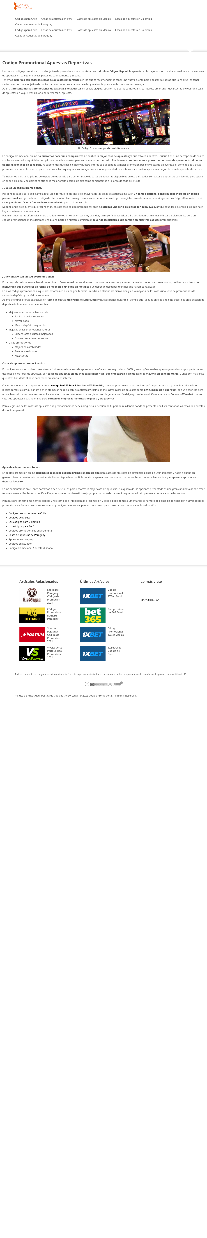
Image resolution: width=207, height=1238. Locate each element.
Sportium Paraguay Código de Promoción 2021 (53, 635)
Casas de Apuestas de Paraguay (33, 24)
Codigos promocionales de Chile (27, 513)
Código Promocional (100, 695)
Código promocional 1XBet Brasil (115, 593)
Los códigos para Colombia (24, 522)
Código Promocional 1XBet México (116, 632)
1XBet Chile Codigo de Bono (114, 651)
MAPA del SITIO (150, 599)
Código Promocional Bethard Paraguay (54, 613)
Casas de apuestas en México (94, 19)
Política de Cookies (52, 695)
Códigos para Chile (26, 19)
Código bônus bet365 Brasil (116, 610)
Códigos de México (19, 517)
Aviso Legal (71, 695)
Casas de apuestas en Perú (57, 19)
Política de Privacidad (27, 695)
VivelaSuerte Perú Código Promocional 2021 (54, 652)
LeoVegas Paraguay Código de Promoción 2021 (53, 596)
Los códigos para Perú (21, 526)
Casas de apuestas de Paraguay (27, 535)
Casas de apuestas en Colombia (133, 19)
